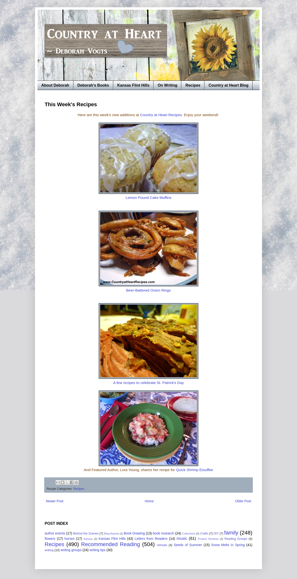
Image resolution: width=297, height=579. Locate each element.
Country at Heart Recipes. (161, 115)
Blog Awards (111, 533)
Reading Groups (236, 539)
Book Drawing (134, 533)
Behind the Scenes (86, 533)
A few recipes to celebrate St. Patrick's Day (148, 383)
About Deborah (55, 85)
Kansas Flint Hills (133, 85)
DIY (216, 533)
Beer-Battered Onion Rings (148, 290)
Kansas (88, 538)
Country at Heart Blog (228, 85)
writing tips (98, 550)
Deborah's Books (93, 85)
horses (69, 539)
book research (163, 533)
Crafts (204, 533)
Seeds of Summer (188, 545)
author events (55, 533)
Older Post (243, 501)
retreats (162, 545)
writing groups (71, 550)
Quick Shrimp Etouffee (194, 470)
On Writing (167, 85)
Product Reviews (208, 538)
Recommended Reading (110, 544)
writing (49, 550)
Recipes (192, 85)
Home (149, 501)
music (182, 538)
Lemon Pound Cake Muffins (148, 198)
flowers (50, 539)
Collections (188, 533)
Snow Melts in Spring (228, 545)
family (231, 533)
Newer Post (54, 501)
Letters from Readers (151, 539)
